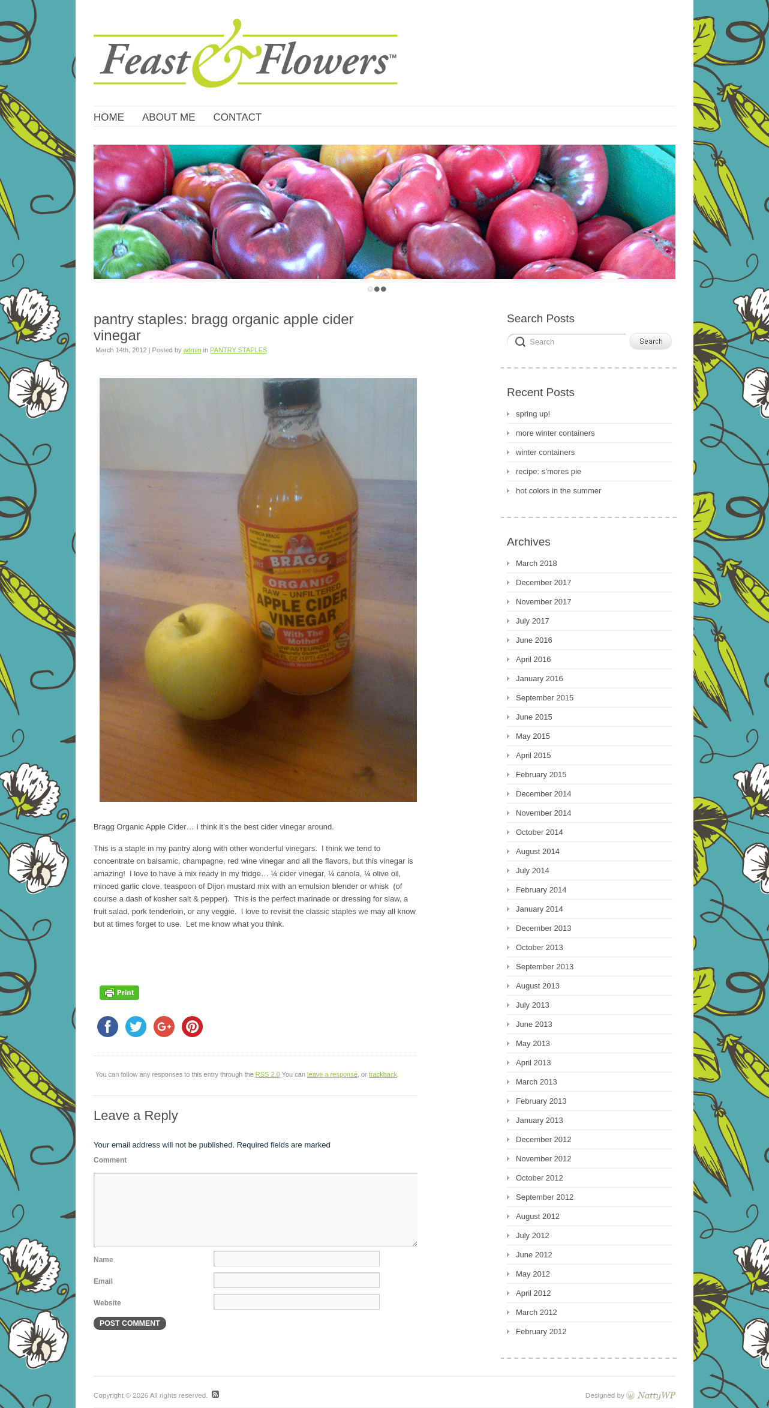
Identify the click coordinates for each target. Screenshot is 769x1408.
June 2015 (534, 716)
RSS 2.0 (268, 1074)
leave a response (332, 1074)
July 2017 (532, 620)
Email (103, 1281)
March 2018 (536, 563)
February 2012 (541, 1331)
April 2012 (533, 1293)
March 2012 (536, 1312)
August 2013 (538, 985)
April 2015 (533, 755)
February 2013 (541, 1101)
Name (103, 1260)
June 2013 (534, 1024)
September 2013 (544, 966)
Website (107, 1303)
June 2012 (534, 1254)
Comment (110, 1160)
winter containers (545, 452)
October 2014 (539, 832)
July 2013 (532, 1004)
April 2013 (533, 1062)
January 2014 (539, 908)
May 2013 (533, 1043)
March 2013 (536, 1081)
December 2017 (544, 582)
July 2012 (532, 1235)
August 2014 (538, 851)
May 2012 (533, 1273)
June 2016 (534, 640)
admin (193, 350)
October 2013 (539, 947)
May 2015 (533, 736)
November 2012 (544, 1158)
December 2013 (544, 928)
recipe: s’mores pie (548, 471)
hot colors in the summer (558, 490)
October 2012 (539, 1177)
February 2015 (541, 774)
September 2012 (544, 1197)
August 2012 (538, 1216)
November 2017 (544, 601)
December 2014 (544, 793)
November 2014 (544, 812)
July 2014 (532, 870)
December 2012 (544, 1139)
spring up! (533, 413)
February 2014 (541, 889)
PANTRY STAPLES (238, 350)
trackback (383, 1074)
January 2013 (539, 1120)
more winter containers (555, 433)
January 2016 (539, 678)
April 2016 (533, 659)
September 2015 (544, 697)
